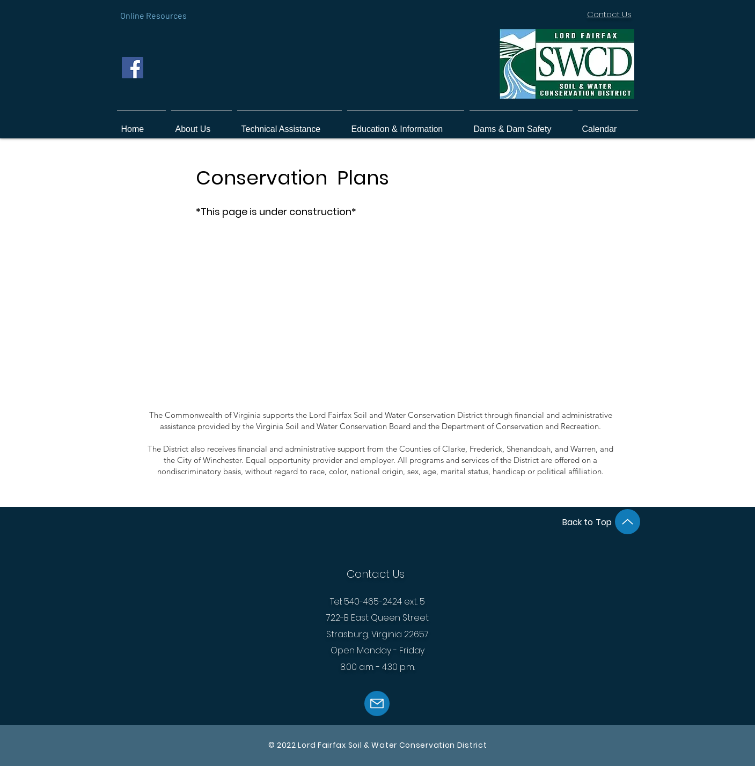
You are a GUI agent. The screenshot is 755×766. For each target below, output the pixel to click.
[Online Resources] (153, 15)
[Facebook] (132, 67)
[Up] (627, 521)
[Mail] (377, 703)
